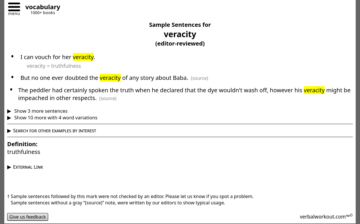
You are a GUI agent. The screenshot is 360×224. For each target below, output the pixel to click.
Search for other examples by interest (54, 130)
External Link (28, 166)
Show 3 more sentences (40, 111)
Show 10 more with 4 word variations (55, 117)
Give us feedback (27, 217)
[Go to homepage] (40, 7)
